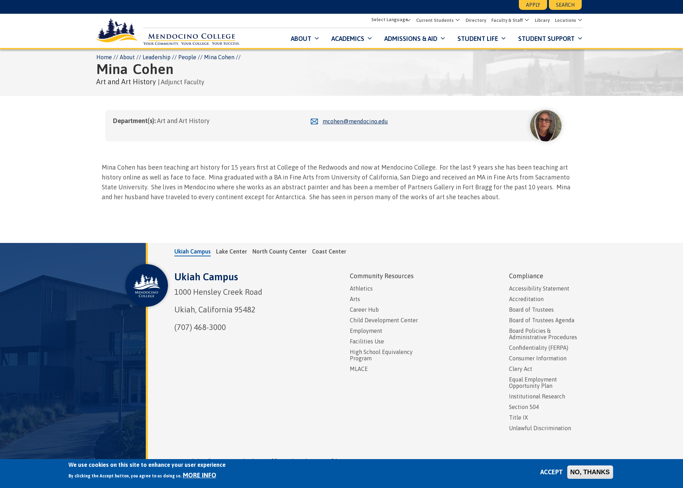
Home (104, 57)
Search (565, 5)
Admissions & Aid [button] (409, 38)
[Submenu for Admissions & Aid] (441, 38)
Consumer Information (538, 358)
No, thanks (590, 472)
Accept (551, 472)
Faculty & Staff (506, 20)
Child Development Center (384, 320)
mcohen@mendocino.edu (355, 121)
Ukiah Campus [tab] (192, 251)
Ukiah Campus (206, 276)
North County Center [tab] (279, 251)
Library (541, 20)
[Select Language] (389, 20)
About (127, 57)
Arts (355, 299)
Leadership (156, 57)
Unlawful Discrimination (540, 428)
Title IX (518, 417)
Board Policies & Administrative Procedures (543, 334)
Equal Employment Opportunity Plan (533, 382)
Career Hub (364, 309)
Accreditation (526, 299)
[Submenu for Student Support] (578, 38)
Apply (533, 5)
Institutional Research (537, 396)
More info (199, 475)
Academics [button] (346, 38)
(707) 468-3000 (200, 327)
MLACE (359, 369)
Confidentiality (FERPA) (538, 347)
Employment (366, 331)
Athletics (361, 288)
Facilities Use (367, 341)
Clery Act (520, 369)
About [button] (300, 38)
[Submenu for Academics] (368, 38)
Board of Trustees (531, 309)
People (187, 57)
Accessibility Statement (539, 288)
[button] (456, 20)
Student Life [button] (476, 38)
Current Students (434, 20)
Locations (564, 20)
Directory (475, 20)
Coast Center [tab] (329, 251)
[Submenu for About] (315, 38)
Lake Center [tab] (231, 251)
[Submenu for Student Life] (501, 38)
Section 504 (524, 407)
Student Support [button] (546, 38)
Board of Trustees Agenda (541, 320)
